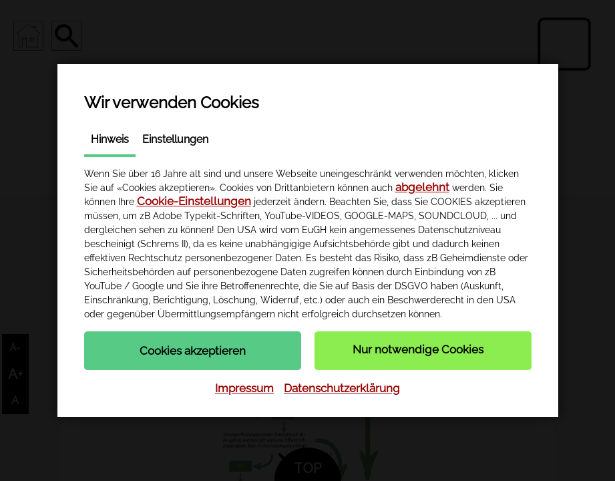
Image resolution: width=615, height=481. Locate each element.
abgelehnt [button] (422, 187)
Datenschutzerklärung (342, 388)
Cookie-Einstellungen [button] (194, 201)
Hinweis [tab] (110, 139)
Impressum (244, 388)
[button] (192, 350)
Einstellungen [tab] (175, 139)
